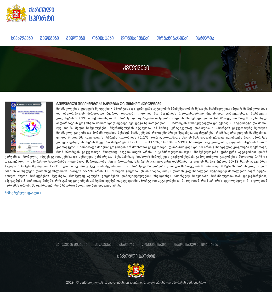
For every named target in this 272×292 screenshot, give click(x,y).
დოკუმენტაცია (154, 245)
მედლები (75, 38)
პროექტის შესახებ (71, 245)
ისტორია (205, 38)
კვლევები (103, 245)
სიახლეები (22, 38)
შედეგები (49, 38)
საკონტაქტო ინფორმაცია (196, 245)
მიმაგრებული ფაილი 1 (23, 193)
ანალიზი (126, 245)
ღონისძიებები (135, 38)
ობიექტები (103, 38)
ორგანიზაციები (172, 38)
